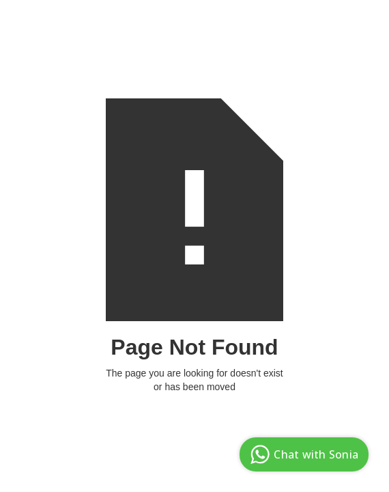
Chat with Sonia (302, 454)
